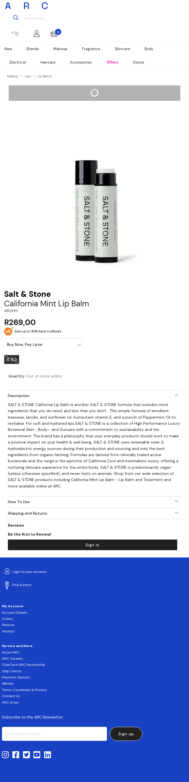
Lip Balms (44, 76)
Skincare (122, 48)
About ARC (11, 652)
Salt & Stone (27, 294)
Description (18, 395)
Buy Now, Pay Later (25, 344)
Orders (7, 619)
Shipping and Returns (27, 513)
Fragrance (91, 48)
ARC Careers (12, 658)
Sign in (92, 544)
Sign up (126, 733)
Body (149, 48)
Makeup (60, 48)
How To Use (19, 501)
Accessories (81, 62)
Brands (33, 48)
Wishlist (8, 631)
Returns (8, 625)
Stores (138, 62)
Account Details (14, 612)
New (8, 48)
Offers (112, 62)
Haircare (48, 62)
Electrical (18, 62)
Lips (28, 76)
